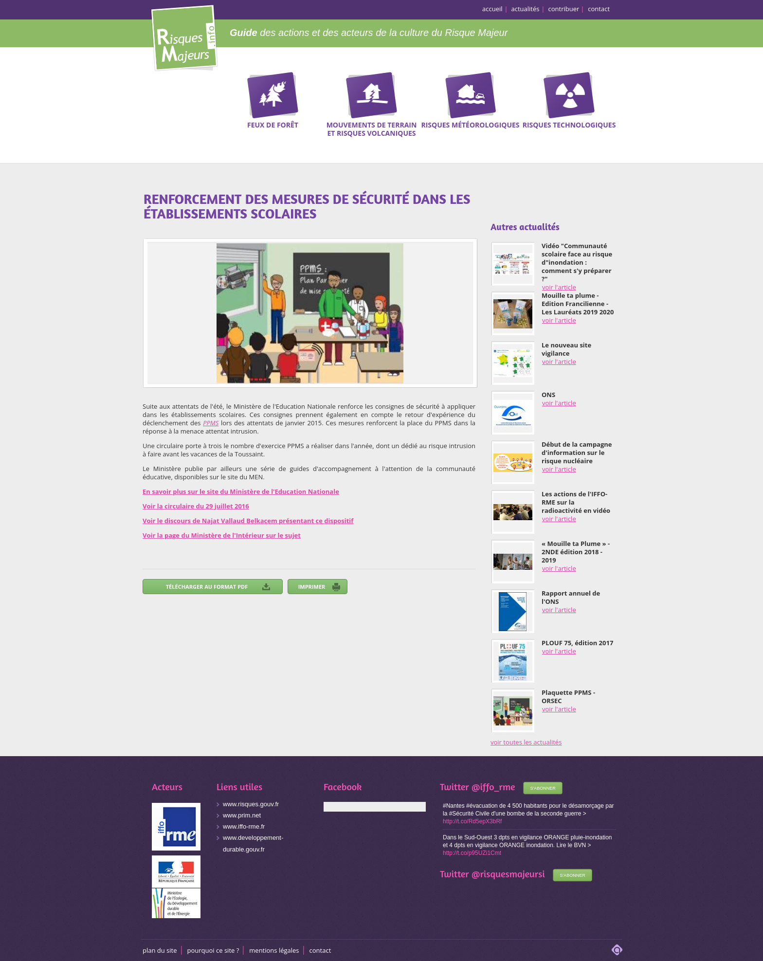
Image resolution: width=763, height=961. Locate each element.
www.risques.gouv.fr (251, 804)
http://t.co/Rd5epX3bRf (472, 821)
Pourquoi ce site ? (213, 950)
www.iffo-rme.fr (244, 826)
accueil (492, 8)
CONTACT (320, 950)
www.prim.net (242, 815)
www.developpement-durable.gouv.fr (253, 843)
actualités (525, 8)
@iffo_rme (493, 786)
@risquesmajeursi (508, 874)
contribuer (564, 8)
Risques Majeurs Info (184, 36)
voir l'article (559, 287)
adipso (617, 949)
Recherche (721, 102)
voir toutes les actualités (526, 742)
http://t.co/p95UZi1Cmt (472, 853)
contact (599, 8)
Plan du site (160, 950)
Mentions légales (274, 950)
